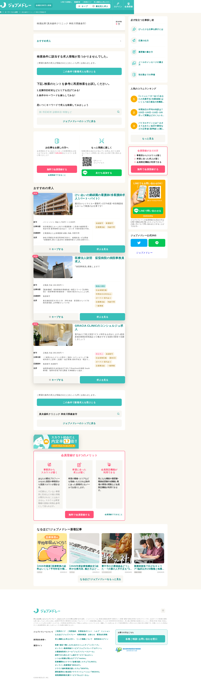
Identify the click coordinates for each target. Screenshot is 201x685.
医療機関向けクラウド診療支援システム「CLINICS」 (76, 661)
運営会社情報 (102, 634)
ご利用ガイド (120, 2)
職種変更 (111, 2)
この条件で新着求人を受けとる (79, 71)
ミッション (105, 631)
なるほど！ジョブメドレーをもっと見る (100, 593)
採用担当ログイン (101, 639)
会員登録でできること (57, 175)
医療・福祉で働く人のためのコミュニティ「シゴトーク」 (77, 645)
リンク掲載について (84, 639)
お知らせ (91, 634)
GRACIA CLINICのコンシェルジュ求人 (100, 338)
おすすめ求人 (79, 40)
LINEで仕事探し (100, 2)
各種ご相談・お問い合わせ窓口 (141, 638)
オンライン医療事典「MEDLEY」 (68, 665)
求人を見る (101, 251)
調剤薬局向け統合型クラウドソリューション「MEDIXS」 (77, 671)
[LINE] (157, 243)
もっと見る (148, 138)
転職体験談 (81, 634)
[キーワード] (79, 111)
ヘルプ (96, 631)
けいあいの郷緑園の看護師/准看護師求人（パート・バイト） (99, 199)
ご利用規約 (71, 631)
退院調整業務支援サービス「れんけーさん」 (72, 675)
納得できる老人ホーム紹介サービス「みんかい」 (74, 655)
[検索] (118, 111)
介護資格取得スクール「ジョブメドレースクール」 (75, 651)
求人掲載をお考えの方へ (135, 2)
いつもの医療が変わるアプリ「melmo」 (70, 658)
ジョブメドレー (144, 252)
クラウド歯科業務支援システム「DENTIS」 (72, 668)
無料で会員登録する (57, 169)
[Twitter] (139, 243)
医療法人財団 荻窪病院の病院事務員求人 (99, 266)
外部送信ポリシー (85, 631)
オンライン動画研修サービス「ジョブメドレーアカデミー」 (78, 648)
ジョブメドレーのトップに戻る (79, 121)
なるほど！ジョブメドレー (65, 634)
